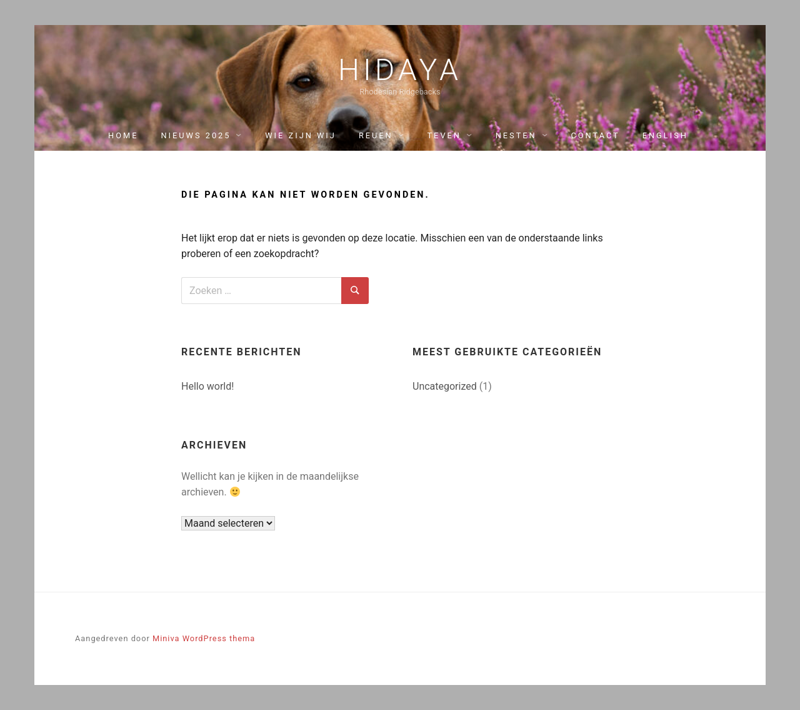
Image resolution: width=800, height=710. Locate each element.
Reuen (376, 135)
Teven (444, 135)
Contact (595, 135)
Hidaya (400, 70)
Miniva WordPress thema (203, 638)
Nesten (516, 135)
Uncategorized (444, 386)
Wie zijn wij (300, 135)
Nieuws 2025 (196, 135)
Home (123, 135)
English (665, 135)
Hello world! (207, 386)
